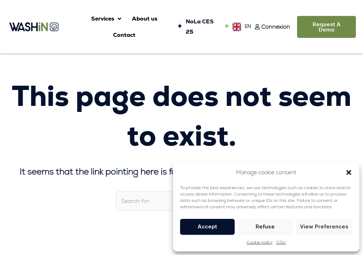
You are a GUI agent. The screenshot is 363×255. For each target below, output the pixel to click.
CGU (281, 242)
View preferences (324, 226)
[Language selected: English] (240, 26)
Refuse (265, 226)
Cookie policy (260, 242)
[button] (348, 172)
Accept (207, 226)
